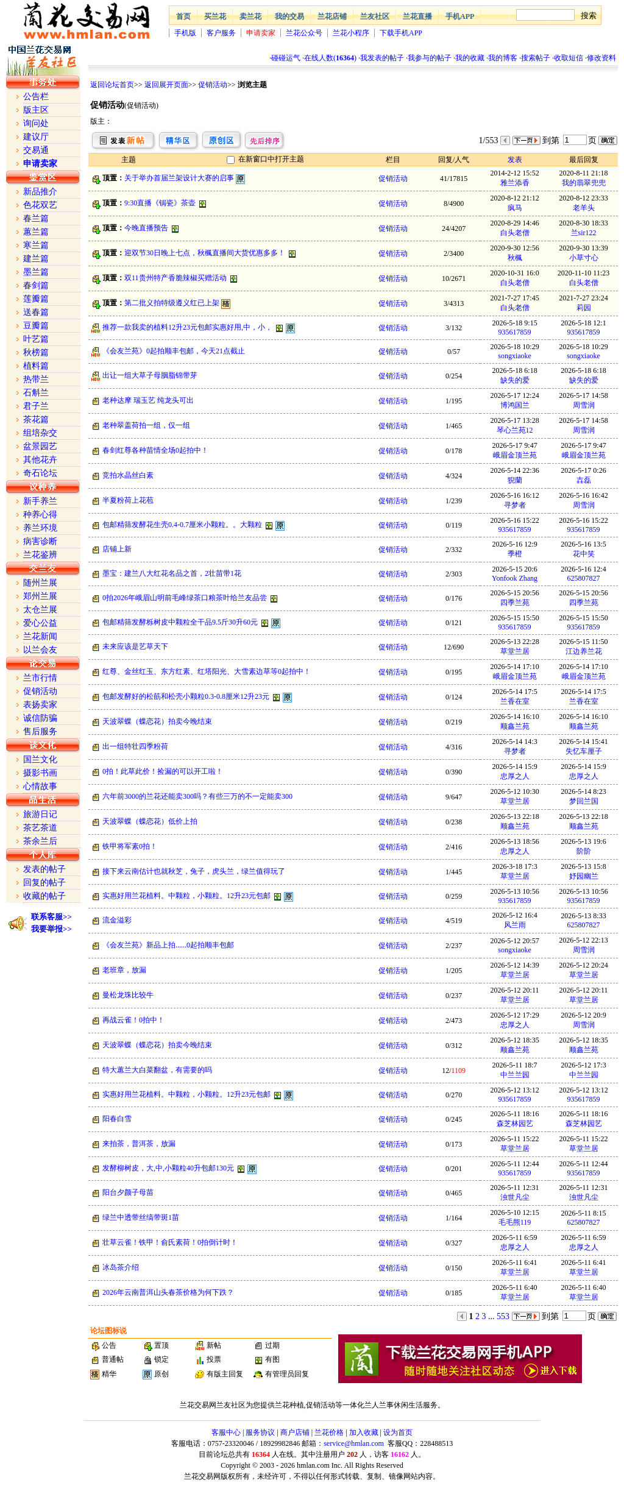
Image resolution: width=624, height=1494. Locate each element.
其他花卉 (40, 459)
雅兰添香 (515, 183)
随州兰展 (40, 582)
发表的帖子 (44, 869)
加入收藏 (363, 1432)
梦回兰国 (583, 801)
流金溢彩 (117, 920)
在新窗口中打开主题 (271, 159)
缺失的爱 (515, 380)
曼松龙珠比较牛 (128, 995)
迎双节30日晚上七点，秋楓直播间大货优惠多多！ (204, 253)
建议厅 (36, 136)
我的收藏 (469, 58)
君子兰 (36, 406)
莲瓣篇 (36, 298)
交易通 (36, 150)
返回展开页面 (166, 84)
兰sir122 (584, 232)
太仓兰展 (40, 609)
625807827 (583, 578)
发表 (515, 159)
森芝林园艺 (515, 1123)
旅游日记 (40, 814)
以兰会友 (40, 649)
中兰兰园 (515, 1075)
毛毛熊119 (514, 1222)
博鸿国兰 (515, 405)
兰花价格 (329, 1432)
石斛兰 (36, 392)
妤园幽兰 (583, 876)
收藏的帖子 (44, 896)
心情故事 (40, 786)
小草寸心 (583, 257)
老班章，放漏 (124, 970)
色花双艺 (40, 205)
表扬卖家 (40, 704)
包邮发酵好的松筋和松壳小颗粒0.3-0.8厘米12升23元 (185, 696)
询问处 (36, 123)
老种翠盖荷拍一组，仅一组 (146, 425)
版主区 (36, 110)
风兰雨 (515, 925)
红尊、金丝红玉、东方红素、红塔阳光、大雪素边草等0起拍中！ (206, 671)
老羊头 (584, 208)
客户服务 (221, 33)
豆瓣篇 (36, 325)
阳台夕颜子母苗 (128, 1192)
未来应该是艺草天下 (135, 646)
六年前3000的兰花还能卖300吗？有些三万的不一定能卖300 (197, 796)
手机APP (459, 16)
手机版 (185, 33)
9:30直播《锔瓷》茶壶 (160, 203)
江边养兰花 (584, 651)
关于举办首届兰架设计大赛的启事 (179, 178)
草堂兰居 (515, 651)
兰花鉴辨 (40, 554)
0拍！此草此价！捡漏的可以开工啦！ (162, 771)
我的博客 (502, 58)
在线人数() (330, 58)
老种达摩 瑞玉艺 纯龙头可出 (148, 400)
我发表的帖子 (382, 58)
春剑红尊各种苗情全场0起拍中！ (155, 450)
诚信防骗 (40, 718)
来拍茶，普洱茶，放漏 (139, 1143)
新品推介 (40, 191)
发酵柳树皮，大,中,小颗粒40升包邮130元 (168, 1168)
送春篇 (36, 312)
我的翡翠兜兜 (584, 183)
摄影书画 (40, 772)
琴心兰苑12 (515, 430)
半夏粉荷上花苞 (128, 500)
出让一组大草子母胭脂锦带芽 (149, 375)
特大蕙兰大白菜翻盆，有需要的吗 (157, 1070)
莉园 (583, 307)
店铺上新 (117, 549)
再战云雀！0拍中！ (133, 1020)
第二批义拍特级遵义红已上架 (171, 303)
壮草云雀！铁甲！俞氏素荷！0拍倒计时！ (170, 1242)
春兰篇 (36, 218)
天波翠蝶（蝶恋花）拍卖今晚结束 (157, 721)
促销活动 (212, 84)
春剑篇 (36, 285)
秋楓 (515, 257)
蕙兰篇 (36, 231)
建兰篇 (36, 258)
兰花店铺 (332, 16)
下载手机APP (401, 33)
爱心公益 (40, 623)
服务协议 (260, 1432)
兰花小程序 (351, 33)
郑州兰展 (40, 596)
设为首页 (398, 1432)
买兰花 (215, 16)
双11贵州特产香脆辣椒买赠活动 (175, 278)
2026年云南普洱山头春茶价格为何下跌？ (168, 1292)
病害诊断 (40, 541)
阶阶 (583, 851)
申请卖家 (260, 33)
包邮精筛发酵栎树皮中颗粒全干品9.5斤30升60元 (180, 622)
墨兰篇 (36, 272)
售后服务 (40, 731)
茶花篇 (36, 419)
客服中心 (226, 1432)
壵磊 (583, 480)
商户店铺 (295, 1432)
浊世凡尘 (515, 1197)
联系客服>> (51, 916)
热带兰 (36, 379)
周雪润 (584, 405)
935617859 (514, 332)
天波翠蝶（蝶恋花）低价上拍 (149, 821)
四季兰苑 (515, 602)
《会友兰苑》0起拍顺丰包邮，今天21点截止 (173, 351)
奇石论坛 (40, 473)
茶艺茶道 (40, 827)
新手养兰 (40, 501)
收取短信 (568, 58)
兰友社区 (374, 16)
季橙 (515, 554)
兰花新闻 (40, 636)
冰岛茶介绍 (120, 1267)
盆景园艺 (40, 446)
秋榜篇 (36, 352)
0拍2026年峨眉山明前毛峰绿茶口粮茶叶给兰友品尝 (184, 597)
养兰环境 (40, 528)
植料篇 (36, 365)
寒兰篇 (36, 245)
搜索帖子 (535, 58)
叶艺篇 (36, 339)
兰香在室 (515, 701)
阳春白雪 (117, 1118)
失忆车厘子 (584, 751)
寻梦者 (515, 505)
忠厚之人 (515, 776)
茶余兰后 (40, 841)
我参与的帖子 (430, 58)
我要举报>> (51, 928)
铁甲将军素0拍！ (129, 846)
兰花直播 (417, 16)
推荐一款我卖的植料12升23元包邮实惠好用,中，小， (187, 327)
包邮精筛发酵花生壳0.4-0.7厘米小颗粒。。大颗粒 (182, 524)
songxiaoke (514, 356)
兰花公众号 (304, 33)
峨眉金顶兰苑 (515, 455)
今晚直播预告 (146, 228)
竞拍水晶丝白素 (128, 475)
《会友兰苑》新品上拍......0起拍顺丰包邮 (168, 945)
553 (503, 1316)
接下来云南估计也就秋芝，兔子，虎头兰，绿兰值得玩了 (193, 871)
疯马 (515, 208)
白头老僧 (515, 232)
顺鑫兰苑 (515, 726)
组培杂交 (40, 432)
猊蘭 (515, 480)
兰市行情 (40, 677)
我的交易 (289, 16)
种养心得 (40, 514)
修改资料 (601, 58)
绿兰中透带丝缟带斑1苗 (140, 1217)
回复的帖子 (44, 882)
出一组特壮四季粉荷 (135, 746)
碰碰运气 (285, 58)
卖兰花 (250, 16)
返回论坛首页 (112, 84)
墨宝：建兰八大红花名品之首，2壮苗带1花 (171, 573)
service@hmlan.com (354, 1443)
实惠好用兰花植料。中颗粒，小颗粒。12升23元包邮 (186, 895)
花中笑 (584, 554)
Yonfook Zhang (514, 578)
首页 (183, 16)
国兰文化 (40, 759)
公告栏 (36, 96)
